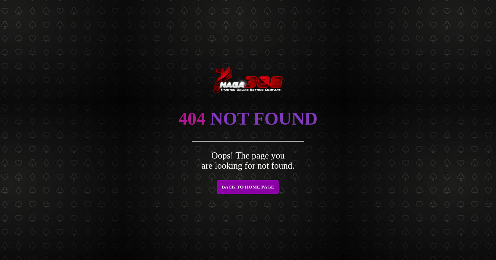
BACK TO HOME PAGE (248, 187)
